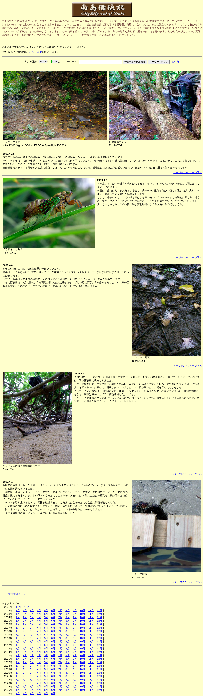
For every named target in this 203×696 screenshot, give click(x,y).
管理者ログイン (17, 593)
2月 (25, 610)
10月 (82, 610)
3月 (32, 610)
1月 (17, 610)
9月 (74, 610)
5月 (46, 610)
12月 (27, 607)
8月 (67, 610)
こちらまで (35, 51)
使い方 (175, 61)
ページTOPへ (181, 172)
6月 (53, 610)
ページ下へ (195, 172)
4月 (39, 610)
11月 (18, 607)
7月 (60, 610)
